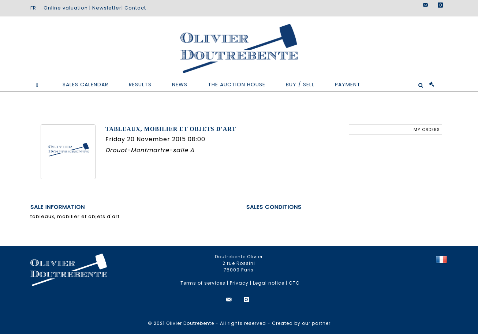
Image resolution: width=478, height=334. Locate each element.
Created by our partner (301, 323)
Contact (135, 7)
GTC (294, 283)
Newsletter (107, 7)
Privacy (239, 283)
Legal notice (268, 283)
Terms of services (202, 283)
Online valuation (66, 7)
